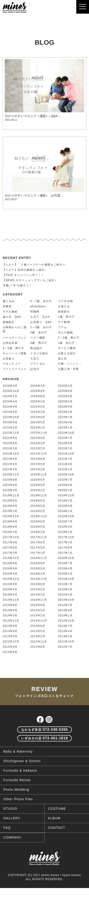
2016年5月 (37, 568)
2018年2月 (37, 532)
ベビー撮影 (37, 337)
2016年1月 (65, 573)
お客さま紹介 (67, 353)
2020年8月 (37, 479)
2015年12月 (11, 579)
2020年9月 (10, 479)
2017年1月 (65, 552)
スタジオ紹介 (39, 353)
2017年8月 (37, 542)
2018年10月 (66, 516)
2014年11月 (38, 599)
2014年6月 (10, 610)
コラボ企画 (65, 301)
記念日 (34, 369)
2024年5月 (65, 406)
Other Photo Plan (18, 799)
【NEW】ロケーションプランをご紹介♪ (30, 280)
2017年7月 (65, 542)
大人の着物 (65, 332)
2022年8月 (37, 438)
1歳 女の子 (66, 343)
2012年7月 (65, 646)
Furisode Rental (17, 780)
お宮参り (9, 358)
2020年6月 (10, 485)
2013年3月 (10, 636)
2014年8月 (37, 605)
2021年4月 (65, 464)
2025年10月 (11, 391)
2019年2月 (37, 511)
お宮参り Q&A (41, 322)
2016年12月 (11, 558)
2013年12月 (11, 620)
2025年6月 (37, 396)
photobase (37, 306)
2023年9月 (37, 417)
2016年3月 (10, 573)
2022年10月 (66, 432)
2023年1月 (65, 427)
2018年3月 (10, 532)
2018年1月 (65, 532)
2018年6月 (10, 526)
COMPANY (12, 837)
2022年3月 (10, 448)
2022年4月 (65, 443)
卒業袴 (7, 306)
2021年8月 (37, 458)
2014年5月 (37, 610)
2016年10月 (66, 558)
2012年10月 (66, 641)
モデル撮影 (10, 311)
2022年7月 (65, 438)
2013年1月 (65, 636)
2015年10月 (66, 579)
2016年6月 (10, 568)
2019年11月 (38, 495)
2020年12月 (11, 474)
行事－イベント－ (70, 363)
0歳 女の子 (38, 332)
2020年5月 (37, 485)
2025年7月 (10, 396)
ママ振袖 (64, 322)
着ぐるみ (9, 301)
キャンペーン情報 (15, 353)
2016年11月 (38, 558)
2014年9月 (10, 605)
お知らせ (64, 306)
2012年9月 (10, 646)
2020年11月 (38, 474)
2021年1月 (65, 469)
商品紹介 (36, 348)
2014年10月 (66, 599)
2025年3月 (37, 401)
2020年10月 (66, 474)
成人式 (62, 358)
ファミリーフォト (15, 369)
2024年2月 (37, 411)
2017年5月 (37, 547)
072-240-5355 (44, 729)
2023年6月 (10, 422)
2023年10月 (11, 417)
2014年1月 (65, 615)
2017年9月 (10, 542)
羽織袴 (34, 311)
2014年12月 (11, 599)
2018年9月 (10, 521)
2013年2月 (37, 636)
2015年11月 (38, 579)
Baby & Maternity (18, 751)
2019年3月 (10, 511)
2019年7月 (65, 500)
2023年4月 (65, 422)
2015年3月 (10, 594)
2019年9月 (10, 500)
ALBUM (54, 818)
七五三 (34, 358)
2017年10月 (66, 537)
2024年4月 (10, 411)
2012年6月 (10, 652)
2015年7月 (65, 584)
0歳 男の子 (38, 343)
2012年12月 (11, 641)
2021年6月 (10, 464)
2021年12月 (11, 453)
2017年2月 (37, 552)
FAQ (7, 827)
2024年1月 (65, 411)
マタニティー (12, 363)
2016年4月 (65, 568)
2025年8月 (65, 391)
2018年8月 (37, 521)
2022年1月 (65, 448)
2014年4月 (65, 610)
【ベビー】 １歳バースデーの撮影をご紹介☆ (34, 264)
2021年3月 (10, 469)
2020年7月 (65, 479)
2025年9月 (37, 391)
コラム (62, 327)
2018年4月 (65, 526)
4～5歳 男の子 (13, 348)
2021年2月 (37, 469)
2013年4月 (65, 631)
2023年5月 (37, 422)
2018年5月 (37, 526)
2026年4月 (10, 385)
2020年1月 (65, 490)
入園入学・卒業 (68, 369)
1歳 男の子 (66, 316)
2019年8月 (37, 500)
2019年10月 (66, 495)
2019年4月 (65, 505)
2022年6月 (10, 443)
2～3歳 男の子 (68, 337)
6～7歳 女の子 (41, 301)
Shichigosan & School (22, 761)
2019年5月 (37, 505)
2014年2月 (37, 615)
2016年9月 (10, 563)
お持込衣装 (10, 343)
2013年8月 (37, 626)
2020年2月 (37, 490)
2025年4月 (10, 401)
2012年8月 (37, 646)
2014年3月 (10, 615)
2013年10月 (66, 620)
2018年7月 (65, 521)
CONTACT (56, 827)
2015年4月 (65, 589)
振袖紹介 (9, 322)
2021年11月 (38, 453)
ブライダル (37, 363)
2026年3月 (37, 385)
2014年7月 (65, 605)
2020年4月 (65, 485)
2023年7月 (65, 417)
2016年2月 (37, 573)
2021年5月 (37, 464)
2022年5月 (37, 443)
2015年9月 (10, 584)
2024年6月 (37, 406)
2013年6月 (10, 631)
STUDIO (10, 808)
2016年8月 (37, 563)
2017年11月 (38, 537)
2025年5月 (65, 396)
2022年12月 (11, 432)
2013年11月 (38, 620)
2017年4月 (65, 547)
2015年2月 (37, 594)
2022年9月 (10, 438)
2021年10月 (66, 453)
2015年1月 (65, 594)
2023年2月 (37, 427)
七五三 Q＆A (40, 316)
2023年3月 (10, 427)
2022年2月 (37, 448)
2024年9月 (10, 406)
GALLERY (11, 818)
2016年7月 (65, 563)
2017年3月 (10, 552)
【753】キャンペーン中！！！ (23, 275)
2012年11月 (38, 641)
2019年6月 (10, 505)
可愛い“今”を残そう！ (17, 285)
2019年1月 (65, 511)
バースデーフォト (15, 337)
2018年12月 (11, 516)
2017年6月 (10, 547)
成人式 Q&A (12, 316)
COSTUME (57, 808)
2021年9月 (10, 458)
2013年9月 (10, 626)
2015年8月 (37, 584)
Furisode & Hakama (20, 770)
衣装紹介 (64, 311)
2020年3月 (10, 490)
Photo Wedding (16, 789)
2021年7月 (65, 458)
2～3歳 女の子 (41, 327)
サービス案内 (67, 348)
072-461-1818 (44, 738)
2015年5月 (37, 589)
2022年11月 (38, 432)
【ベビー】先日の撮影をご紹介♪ (24, 269)
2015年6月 (10, 589)
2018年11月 (38, 516)
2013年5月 (37, 631)
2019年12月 (11, 495)
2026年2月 (65, 385)
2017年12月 (11, 537)
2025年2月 (65, 401)
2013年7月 (65, 626)
